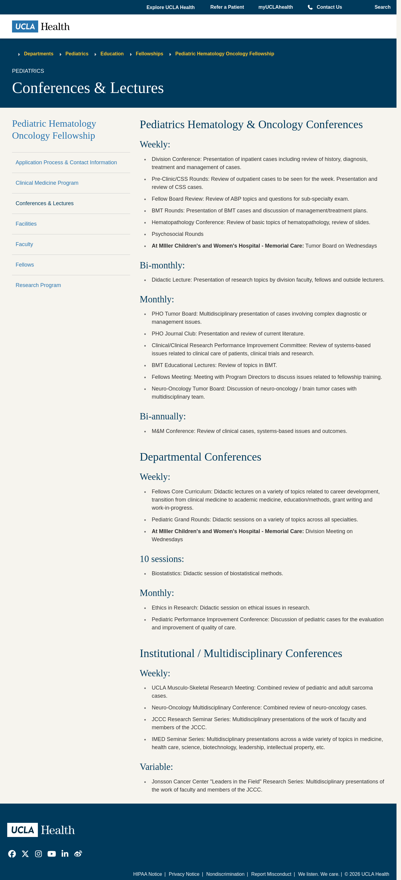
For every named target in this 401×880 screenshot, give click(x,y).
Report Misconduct (271, 874)
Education (112, 53)
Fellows (25, 265)
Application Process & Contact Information (66, 162)
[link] (12, 854)
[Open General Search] (380, 7)
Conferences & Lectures (45, 203)
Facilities (26, 224)
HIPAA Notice (147, 874)
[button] (171, 8)
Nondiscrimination (225, 874)
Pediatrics (77, 53)
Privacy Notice (184, 874)
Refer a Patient (227, 7)
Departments (39, 53)
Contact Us (329, 7)
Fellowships (150, 53)
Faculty (24, 244)
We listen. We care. (319, 874)
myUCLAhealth (276, 7)
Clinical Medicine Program (47, 183)
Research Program (38, 285)
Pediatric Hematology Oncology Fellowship (224, 53)
